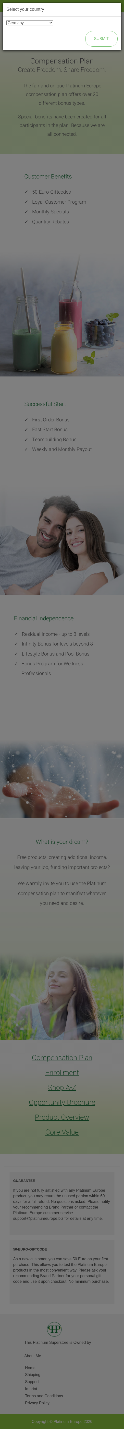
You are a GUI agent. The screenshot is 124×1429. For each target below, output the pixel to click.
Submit (101, 39)
